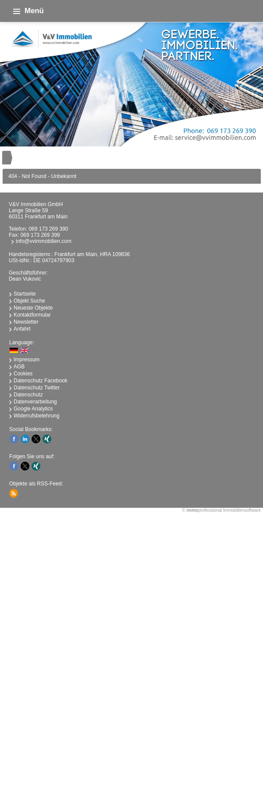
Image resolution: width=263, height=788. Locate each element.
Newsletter (26, 322)
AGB (19, 367)
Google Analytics (33, 409)
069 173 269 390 (48, 229)
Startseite (25, 294)
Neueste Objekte (33, 308)
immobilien (131, 622)
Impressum (26, 360)
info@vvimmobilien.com (43, 241)
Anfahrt (22, 329)
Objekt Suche (29, 301)
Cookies (23, 374)
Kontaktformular (32, 315)
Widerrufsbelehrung (37, 416)
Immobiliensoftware (242, 510)
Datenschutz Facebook (41, 381)
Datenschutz (28, 395)
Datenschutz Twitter (37, 388)
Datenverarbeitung (35, 402)
